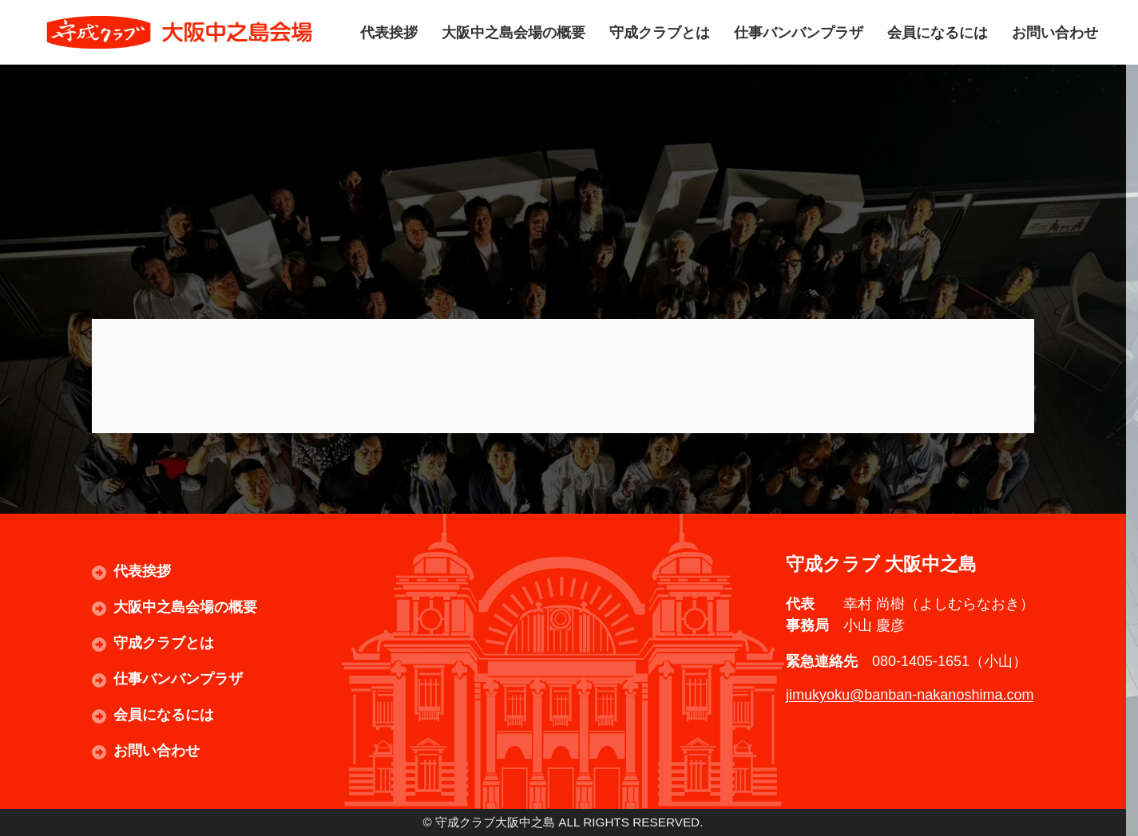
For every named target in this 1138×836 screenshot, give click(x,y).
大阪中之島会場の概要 (513, 32)
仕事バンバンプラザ (798, 32)
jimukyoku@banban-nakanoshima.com (909, 695)
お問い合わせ (1055, 32)
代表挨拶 (389, 32)
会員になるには (937, 32)
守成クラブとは (659, 32)
